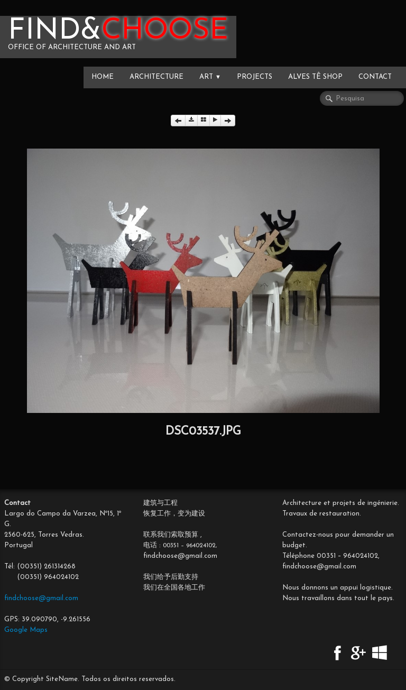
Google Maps (26, 630)
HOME (102, 76)
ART (210, 76)
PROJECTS (254, 76)
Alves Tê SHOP (315, 76)
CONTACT (375, 76)
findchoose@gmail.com (41, 598)
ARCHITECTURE (156, 76)
